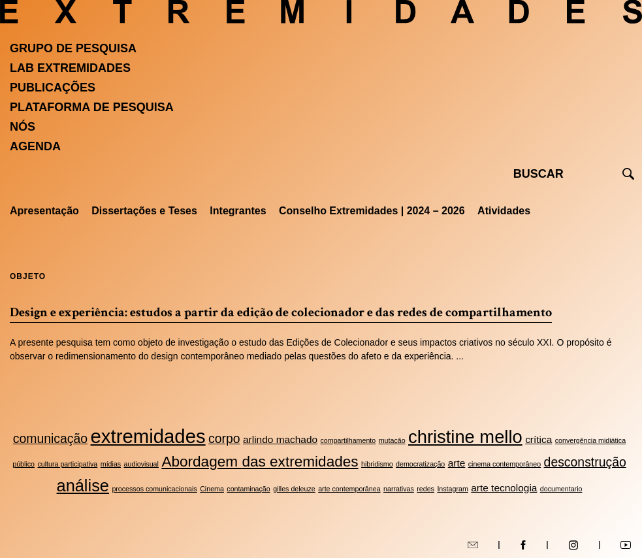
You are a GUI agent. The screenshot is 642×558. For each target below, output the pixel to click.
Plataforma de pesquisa (92, 107)
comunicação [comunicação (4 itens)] (50, 438)
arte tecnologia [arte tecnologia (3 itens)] (504, 487)
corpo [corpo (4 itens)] (224, 438)
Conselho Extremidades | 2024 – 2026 (372, 210)
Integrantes (238, 210)
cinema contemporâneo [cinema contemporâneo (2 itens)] (504, 464)
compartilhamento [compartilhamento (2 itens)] (348, 440)
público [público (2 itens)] (23, 464)
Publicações (52, 87)
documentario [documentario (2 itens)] (561, 489)
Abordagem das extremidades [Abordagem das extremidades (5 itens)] (259, 461)
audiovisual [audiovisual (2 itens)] (141, 464)
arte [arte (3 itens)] (457, 462)
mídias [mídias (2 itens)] (111, 464)
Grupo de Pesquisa (73, 48)
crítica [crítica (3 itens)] (538, 439)
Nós (22, 126)
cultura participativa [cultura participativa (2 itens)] (67, 464)
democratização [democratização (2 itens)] (420, 464)
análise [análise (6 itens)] (83, 485)
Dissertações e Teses (144, 210)
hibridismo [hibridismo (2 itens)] (377, 464)
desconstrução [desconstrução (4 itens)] (585, 462)
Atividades (503, 210)
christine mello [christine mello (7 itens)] (465, 437)
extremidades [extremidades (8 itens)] (148, 436)
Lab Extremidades (70, 67)
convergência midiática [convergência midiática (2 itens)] (590, 440)
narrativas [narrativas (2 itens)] (398, 489)
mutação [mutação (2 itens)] (392, 440)
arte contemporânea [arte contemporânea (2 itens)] (349, 489)
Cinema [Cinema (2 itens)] (212, 489)
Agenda (35, 146)
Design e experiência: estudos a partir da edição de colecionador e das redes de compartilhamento (281, 312)
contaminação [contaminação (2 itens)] (248, 489)
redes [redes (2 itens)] (425, 489)
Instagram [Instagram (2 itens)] (452, 489)
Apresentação (44, 210)
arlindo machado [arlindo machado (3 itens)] (280, 439)
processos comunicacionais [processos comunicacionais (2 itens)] (154, 489)
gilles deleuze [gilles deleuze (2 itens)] (294, 489)
